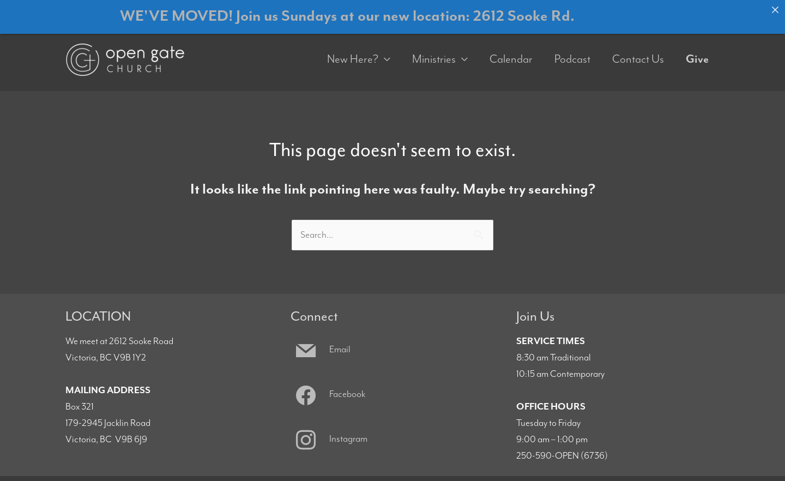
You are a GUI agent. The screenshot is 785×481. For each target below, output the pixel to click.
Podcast (572, 52)
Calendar (511, 52)
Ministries (434, 52)
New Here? (352, 52)
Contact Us (638, 52)
